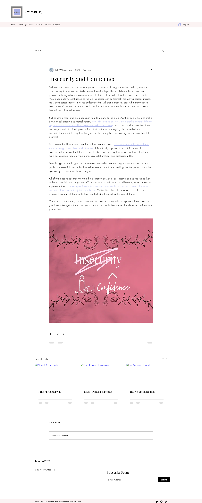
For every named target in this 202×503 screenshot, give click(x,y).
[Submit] (164, 479)
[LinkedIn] (157, 501)
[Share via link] (71, 334)
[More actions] (151, 70)
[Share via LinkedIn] (64, 334)
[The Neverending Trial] (146, 375)
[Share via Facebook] (50, 334)
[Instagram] (161, 501)
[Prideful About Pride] (55, 375)
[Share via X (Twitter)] (57, 334)
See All (164, 358)
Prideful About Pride (49, 391)
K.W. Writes (43, 461)
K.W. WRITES (33, 12)
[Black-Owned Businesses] (101, 375)
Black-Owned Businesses (98, 391)
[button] (163, 51)
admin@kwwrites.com (45, 469)
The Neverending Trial (142, 391)
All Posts (38, 50)
